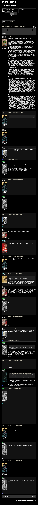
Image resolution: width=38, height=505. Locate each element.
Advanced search (9, 21)
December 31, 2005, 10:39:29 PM (15, 214)
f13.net (3, 26)
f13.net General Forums (9, 26)
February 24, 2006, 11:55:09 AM (15, 460)
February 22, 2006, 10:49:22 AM (15, 360)
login (13, 9)
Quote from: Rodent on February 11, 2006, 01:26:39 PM (20, 346)
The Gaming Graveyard (18, 26)
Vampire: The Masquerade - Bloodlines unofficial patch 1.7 (12, 498)
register (4, 10)
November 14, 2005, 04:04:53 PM (15, 196)
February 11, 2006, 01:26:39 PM (15, 316)
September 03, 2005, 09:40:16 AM (14, 36)
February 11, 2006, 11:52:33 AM (15, 298)
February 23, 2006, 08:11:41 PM (15, 388)
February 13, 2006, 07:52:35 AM (15, 328)
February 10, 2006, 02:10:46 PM (15, 273)
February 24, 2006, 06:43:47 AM (15, 425)
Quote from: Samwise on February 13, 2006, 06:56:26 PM (20, 373)
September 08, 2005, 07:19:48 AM (15, 112)
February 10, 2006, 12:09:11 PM (15, 229)
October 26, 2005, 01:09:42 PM (15, 129)
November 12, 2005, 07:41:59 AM (15, 179)
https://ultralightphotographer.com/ (13, 159)
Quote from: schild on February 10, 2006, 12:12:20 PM (20, 276)
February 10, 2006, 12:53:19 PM (15, 256)
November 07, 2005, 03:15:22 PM (15, 147)
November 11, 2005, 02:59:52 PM (15, 161)
